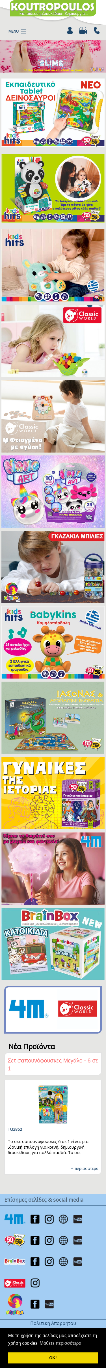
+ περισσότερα (84, 1168)
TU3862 (15, 1129)
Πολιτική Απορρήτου (53, 1323)
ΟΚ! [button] (53, 1358)
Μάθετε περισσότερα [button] (60, 1343)
